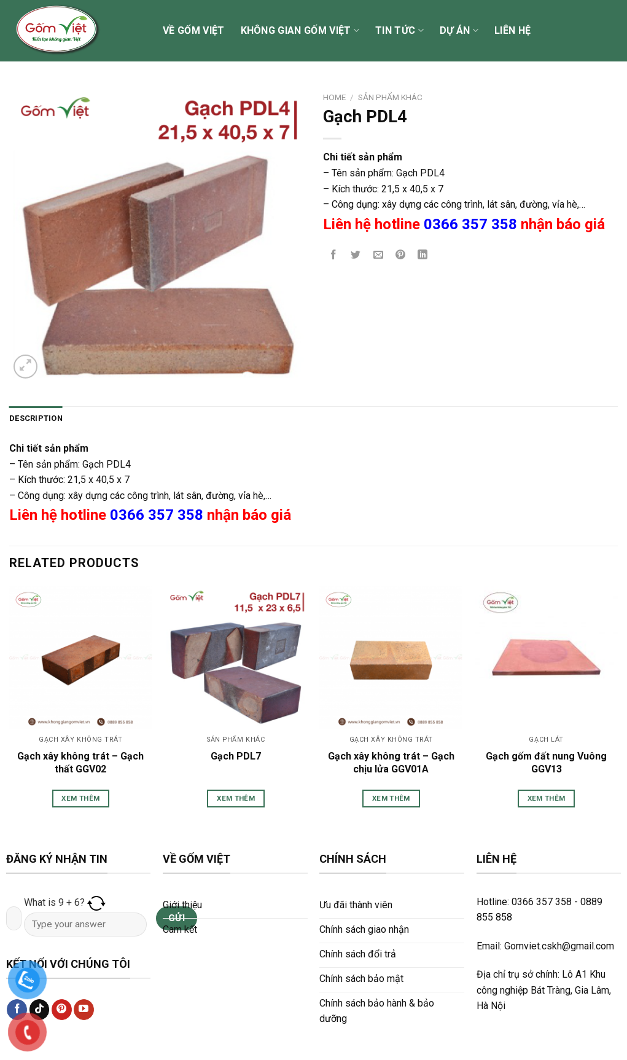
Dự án (459, 31)
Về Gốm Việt (194, 30)
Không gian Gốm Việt (300, 31)
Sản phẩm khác (390, 97)
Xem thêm (80, 798)
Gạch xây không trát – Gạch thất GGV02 (80, 762)
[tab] (36, 418)
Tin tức (399, 31)
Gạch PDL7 (236, 756)
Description (36, 418)
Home (334, 97)
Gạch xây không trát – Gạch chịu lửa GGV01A (391, 762)
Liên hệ (512, 30)
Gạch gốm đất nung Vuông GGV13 (546, 762)
